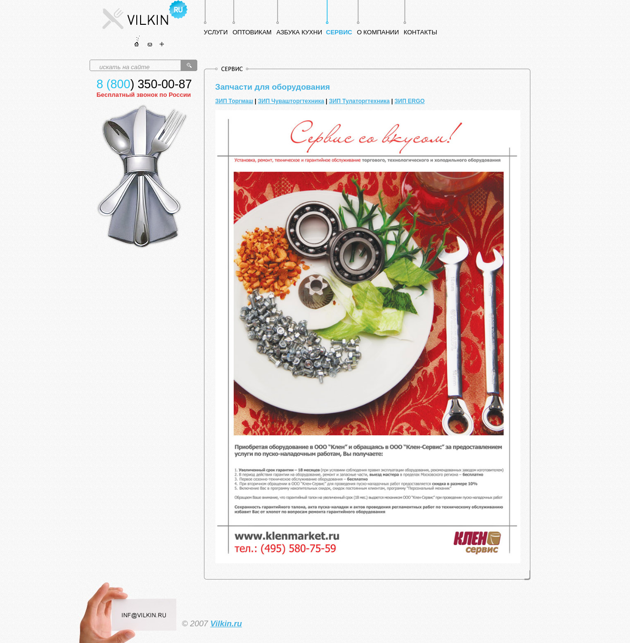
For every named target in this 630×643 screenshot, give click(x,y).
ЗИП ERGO (410, 101)
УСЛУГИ (216, 32)
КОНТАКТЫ (420, 32)
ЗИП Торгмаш (234, 101)
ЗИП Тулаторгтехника (359, 101)
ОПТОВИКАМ (252, 32)
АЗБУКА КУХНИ (299, 32)
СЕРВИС (339, 32)
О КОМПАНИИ (378, 32)
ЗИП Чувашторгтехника (291, 101)
